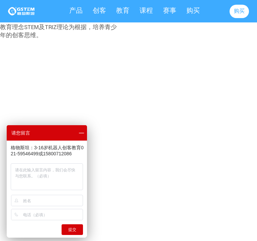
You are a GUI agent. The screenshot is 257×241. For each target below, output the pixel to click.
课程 (146, 11)
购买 (193, 11)
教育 (123, 11)
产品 (76, 11)
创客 (99, 11)
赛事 (169, 11)
